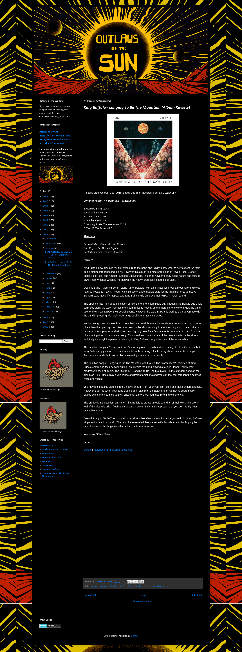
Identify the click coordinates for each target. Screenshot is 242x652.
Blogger (134, 636)
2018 (46, 234)
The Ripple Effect (50, 469)
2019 (46, 230)
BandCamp (113, 449)
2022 (46, 215)
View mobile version (143, 601)
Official (87, 449)
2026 (46, 196)
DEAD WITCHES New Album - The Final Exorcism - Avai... (58, 255)
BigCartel (127, 449)
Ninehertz (47, 461)
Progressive (133, 586)
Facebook (99, 449)
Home (144, 595)
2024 (46, 206)
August (49, 278)
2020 (46, 225)
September (51, 274)
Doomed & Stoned (51, 457)
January (50, 312)
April (48, 297)
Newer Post (90, 595)
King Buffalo (112, 586)
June (48, 288)
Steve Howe (150, 586)
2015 (46, 327)
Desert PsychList (50, 445)
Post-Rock (122, 586)
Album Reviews (99, 586)
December (51, 239)
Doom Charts (48, 453)
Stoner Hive (48, 465)
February (50, 307)
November (51, 243)
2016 (46, 322)
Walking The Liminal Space (55, 449)
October (50, 248)
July (48, 283)
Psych (141, 586)
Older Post (196, 595)
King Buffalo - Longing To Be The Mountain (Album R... (58, 265)
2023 (46, 211)
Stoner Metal (162, 586)
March (49, 302)
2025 (46, 201)
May (48, 292)
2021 (46, 220)
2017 (46, 317)
